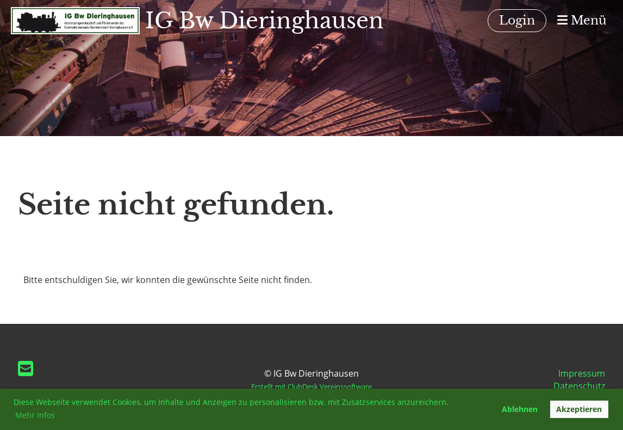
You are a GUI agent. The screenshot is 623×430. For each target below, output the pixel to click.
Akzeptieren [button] (579, 409)
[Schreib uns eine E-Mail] (25, 368)
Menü (582, 20)
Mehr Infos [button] (35, 415)
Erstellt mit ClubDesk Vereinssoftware (311, 386)
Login (517, 20)
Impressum (581, 373)
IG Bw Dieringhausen (264, 20)
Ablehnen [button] (520, 409)
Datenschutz (579, 386)
